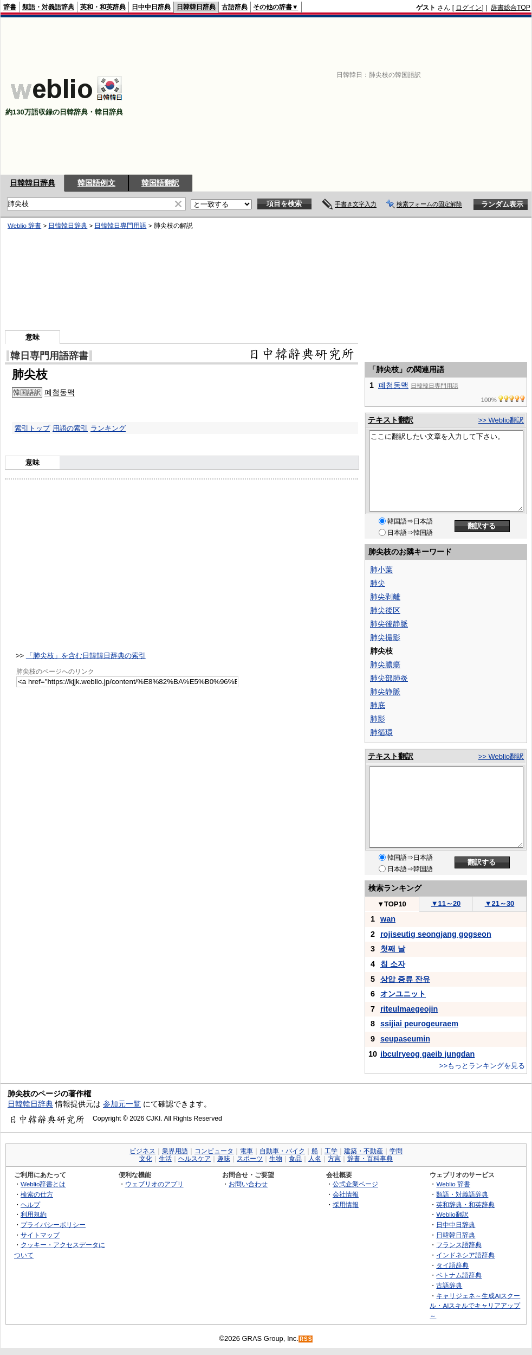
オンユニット (403, 993)
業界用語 (175, 1151)
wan (387, 919)
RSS (306, 1339)
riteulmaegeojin (409, 1009)
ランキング (108, 428)
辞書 (9, 7)
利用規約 (34, 1214)
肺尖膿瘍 (385, 664)
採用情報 (346, 1204)
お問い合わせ (248, 1183)
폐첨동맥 (59, 392)
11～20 (446, 903)
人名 (314, 1158)
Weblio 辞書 (24, 225)
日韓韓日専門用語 (120, 225)
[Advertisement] (399, 96)
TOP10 (391, 904)
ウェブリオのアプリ (154, 1183)
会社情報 (346, 1194)
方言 (334, 1158)
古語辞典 (235, 7)
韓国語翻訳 (160, 182)
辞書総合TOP (510, 7)
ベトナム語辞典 (459, 1275)
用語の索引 (70, 428)
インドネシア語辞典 (465, 1254)
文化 (145, 1158)
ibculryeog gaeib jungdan (427, 1054)
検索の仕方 (37, 1194)
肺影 (377, 718)
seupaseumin (405, 1038)
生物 (275, 1158)
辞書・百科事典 (370, 1158)
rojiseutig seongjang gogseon (435, 934)
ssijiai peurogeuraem (419, 1023)
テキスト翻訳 (390, 420)
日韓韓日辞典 (196, 7)
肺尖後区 (385, 610)
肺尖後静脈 (389, 623)
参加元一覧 (122, 1104)
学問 (396, 1151)
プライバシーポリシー (53, 1224)
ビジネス (142, 1151)
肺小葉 (381, 569)
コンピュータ (213, 1151)
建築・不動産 (363, 1151)
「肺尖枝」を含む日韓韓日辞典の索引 (86, 655)
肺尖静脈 (385, 691)
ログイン (469, 7)
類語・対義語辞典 (48, 7)
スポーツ (250, 1158)
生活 (165, 1158)
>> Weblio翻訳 (501, 420)
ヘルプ (30, 1204)
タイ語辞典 (452, 1265)
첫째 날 (392, 948)
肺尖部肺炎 (389, 678)
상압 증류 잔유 (405, 979)
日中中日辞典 (151, 7)
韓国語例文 (96, 182)
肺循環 (381, 732)
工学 (331, 1151)
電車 (246, 1151)
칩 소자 (392, 964)
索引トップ (32, 428)
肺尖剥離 (385, 596)
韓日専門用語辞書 (49, 355)
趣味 (223, 1158)
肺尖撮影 (385, 637)
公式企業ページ (355, 1183)
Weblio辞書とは (43, 1183)
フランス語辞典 (459, 1244)
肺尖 (377, 583)
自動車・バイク (282, 1151)
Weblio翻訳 (452, 1214)
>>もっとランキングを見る (482, 1066)
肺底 (377, 705)
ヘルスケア (194, 1158)
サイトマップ (40, 1234)
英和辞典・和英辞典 (465, 1204)
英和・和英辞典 (103, 7)
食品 (295, 1158)
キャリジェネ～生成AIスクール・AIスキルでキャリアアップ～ (475, 1305)
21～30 (500, 903)
